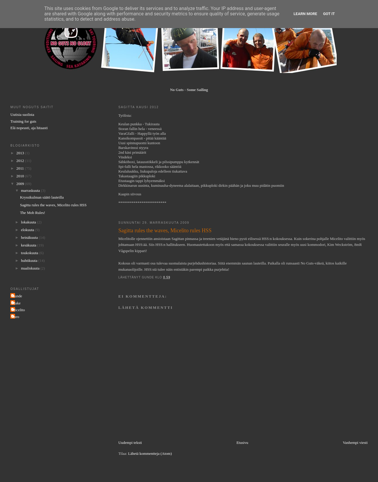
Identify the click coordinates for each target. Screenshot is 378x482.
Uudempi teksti (130, 442)
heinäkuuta (30, 237)
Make (16, 303)
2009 (20, 183)
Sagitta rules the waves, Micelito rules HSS (53, 205)
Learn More (305, 14)
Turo (15, 316)
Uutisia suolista (22, 114)
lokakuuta (29, 222)
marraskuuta (31, 190)
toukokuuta (30, 253)
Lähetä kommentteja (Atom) (150, 453)
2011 (20, 168)
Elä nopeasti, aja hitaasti (29, 128)
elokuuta (28, 230)
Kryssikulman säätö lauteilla (42, 197)
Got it (329, 14)
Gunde (17, 296)
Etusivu (242, 442)
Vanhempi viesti (355, 442)
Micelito (18, 310)
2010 (20, 176)
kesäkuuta (29, 245)
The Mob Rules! (32, 212)
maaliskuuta (30, 268)
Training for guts (23, 121)
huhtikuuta (29, 260)
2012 (20, 160)
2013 (20, 153)
